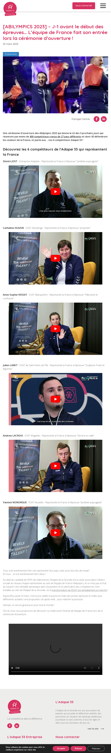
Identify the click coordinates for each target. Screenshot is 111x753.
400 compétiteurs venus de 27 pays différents (55, 136)
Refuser (78, 748)
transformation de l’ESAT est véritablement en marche (79, 590)
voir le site (93, 728)
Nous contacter (84, 5)
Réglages (96, 748)
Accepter (61, 748)
